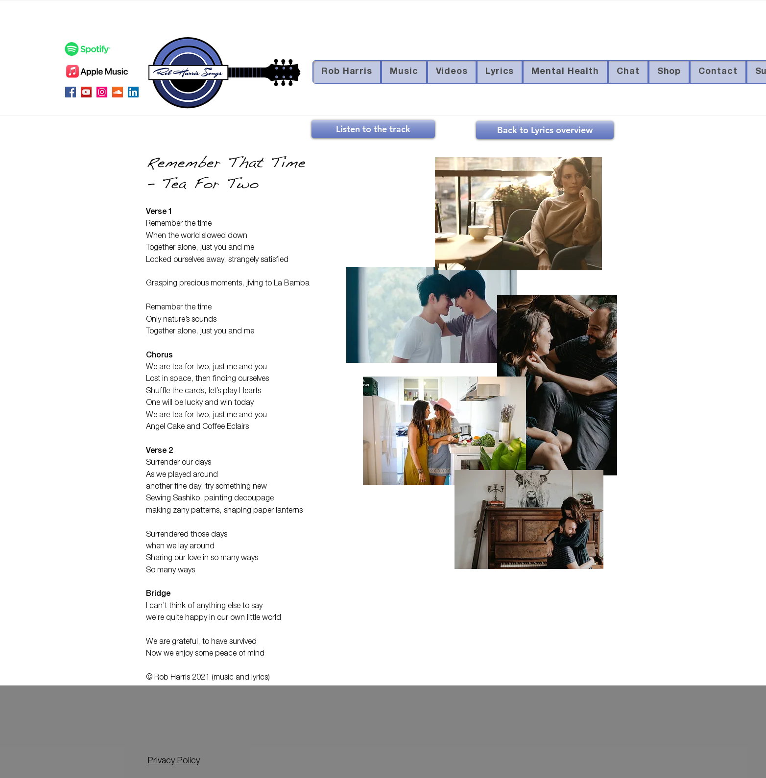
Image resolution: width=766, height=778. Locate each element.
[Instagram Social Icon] (101, 92)
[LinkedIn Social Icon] (133, 92)
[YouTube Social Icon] (86, 92)
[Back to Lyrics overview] (545, 130)
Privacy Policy (174, 761)
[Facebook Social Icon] (70, 92)
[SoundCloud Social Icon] (117, 92)
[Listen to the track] (373, 129)
